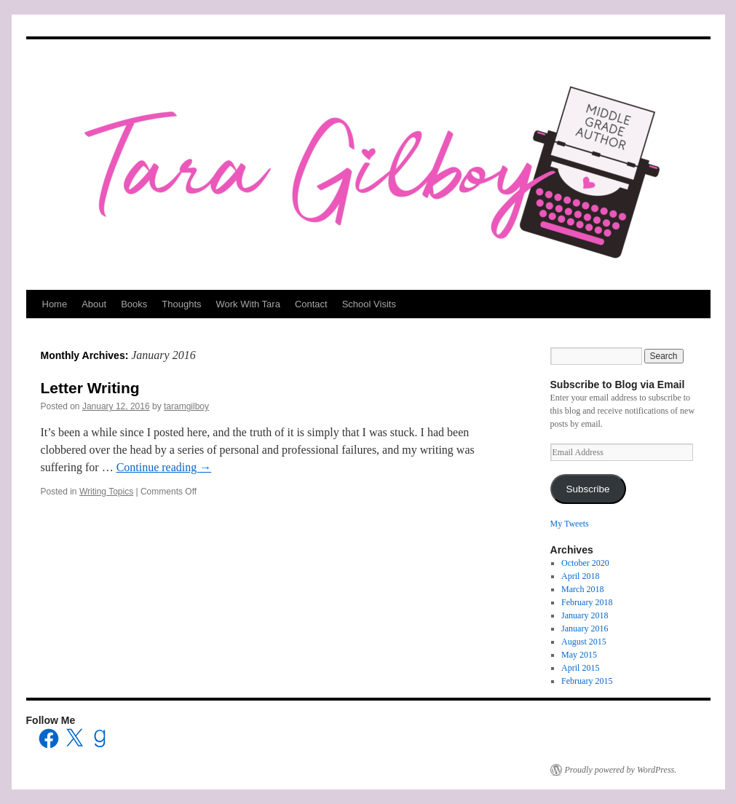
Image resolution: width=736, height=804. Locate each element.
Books (134, 304)
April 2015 (580, 668)
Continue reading (164, 467)
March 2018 (582, 589)
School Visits (369, 304)
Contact (311, 304)
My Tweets (569, 524)
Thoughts (181, 304)
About (94, 304)
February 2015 (586, 681)
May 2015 (579, 655)
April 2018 (580, 576)
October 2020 (585, 563)
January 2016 (584, 628)
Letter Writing (90, 387)
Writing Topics (106, 491)
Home (55, 304)
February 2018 (586, 602)
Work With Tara (248, 304)
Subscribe (587, 489)
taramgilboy (186, 406)
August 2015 (583, 641)
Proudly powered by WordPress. (621, 770)
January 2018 (584, 615)
